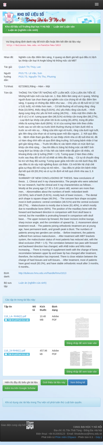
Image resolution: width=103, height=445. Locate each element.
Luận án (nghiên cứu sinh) (23, 30)
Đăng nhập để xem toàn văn (82, 343)
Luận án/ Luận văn (64, 26)
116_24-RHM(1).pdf (14, 350)
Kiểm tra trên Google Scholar (20, 388)
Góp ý (99, 437)
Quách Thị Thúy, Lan (30, 67)
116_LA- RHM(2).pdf (15, 316)
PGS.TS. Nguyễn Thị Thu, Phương (37, 76)
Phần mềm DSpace (65, 437)
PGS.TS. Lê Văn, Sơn (30, 73)
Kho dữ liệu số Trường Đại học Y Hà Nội (27, 26)
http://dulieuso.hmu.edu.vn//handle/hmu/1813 (42, 273)
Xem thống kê (77, 382)
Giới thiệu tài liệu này (54, 382)
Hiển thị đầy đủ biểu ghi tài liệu (21, 382)
